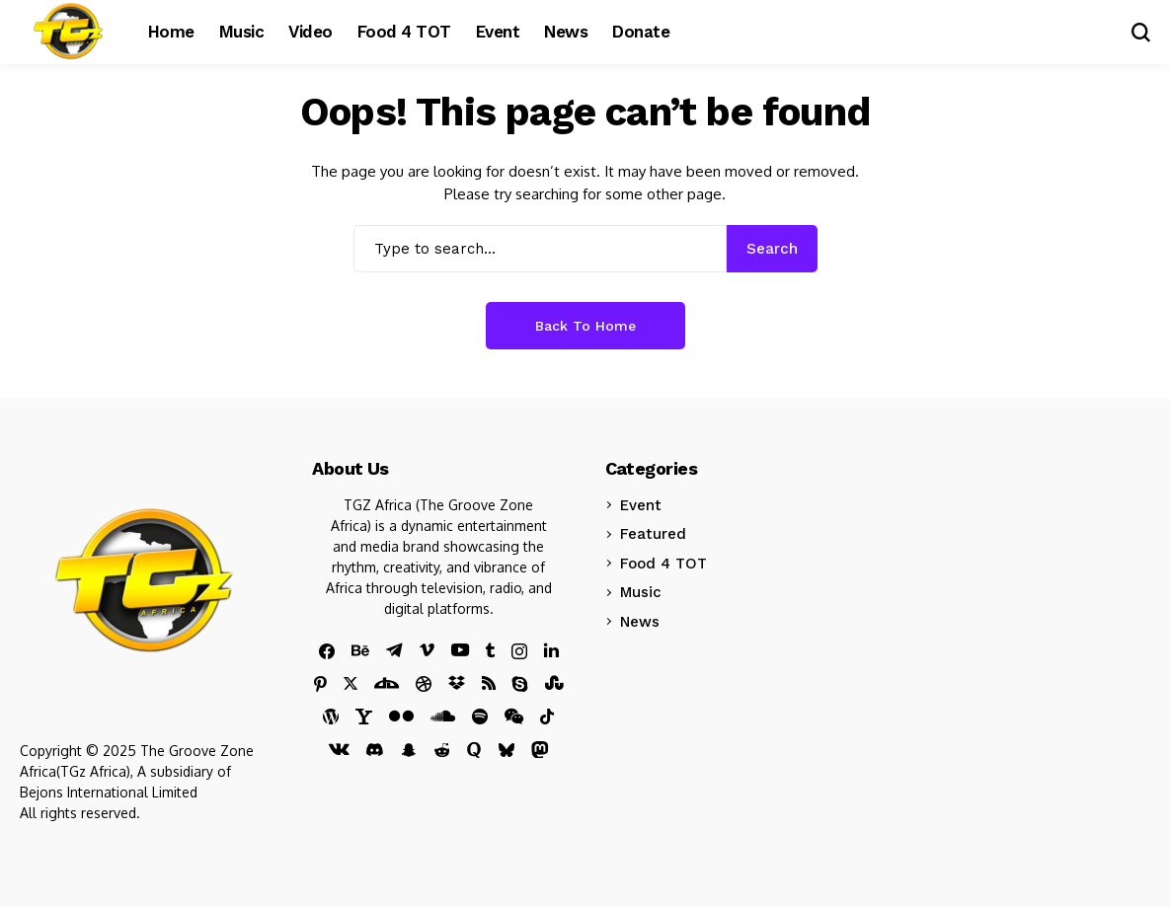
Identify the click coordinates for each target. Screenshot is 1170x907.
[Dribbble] (423, 684)
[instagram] (519, 651)
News (640, 622)
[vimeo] (427, 650)
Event (641, 505)
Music (641, 592)
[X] (350, 683)
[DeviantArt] (386, 683)
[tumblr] (490, 650)
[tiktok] (547, 716)
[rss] (489, 683)
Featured (653, 534)
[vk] (339, 750)
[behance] (360, 650)
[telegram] (394, 650)
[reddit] (442, 750)
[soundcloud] (442, 716)
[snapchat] (409, 750)
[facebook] (327, 651)
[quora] (474, 750)
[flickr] (401, 716)
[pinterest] (320, 684)
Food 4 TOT (663, 563)
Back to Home (585, 326)
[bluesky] (506, 750)
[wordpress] (331, 716)
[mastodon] (540, 750)
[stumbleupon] (554, 683)
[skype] (520, 684)
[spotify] (480, 716)
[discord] (374, 749)
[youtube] (460, 650)
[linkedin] (551, 650)
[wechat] (514, 716)
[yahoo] (363, 716)
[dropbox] (456, 683)
